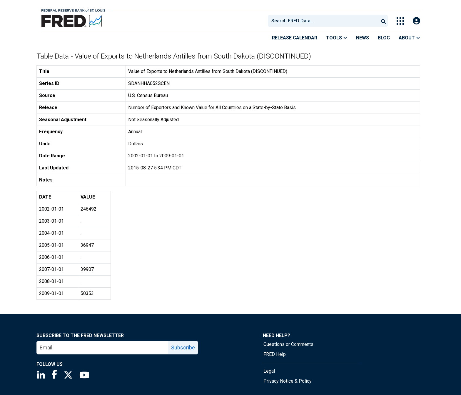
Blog (384, 38)
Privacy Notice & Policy (287, 381)
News (362, 38)
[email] (102, 347)
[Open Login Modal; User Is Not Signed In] (416, 21)
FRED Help (274, 354)
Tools (336, 38)
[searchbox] (324, 21)
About (409, 38)
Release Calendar (294, 38)
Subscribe (183, 347)
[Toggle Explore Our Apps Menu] (400, 21)
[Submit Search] (383, 21)
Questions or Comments (288, 344)
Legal (269, 371)
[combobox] (322, 21)
